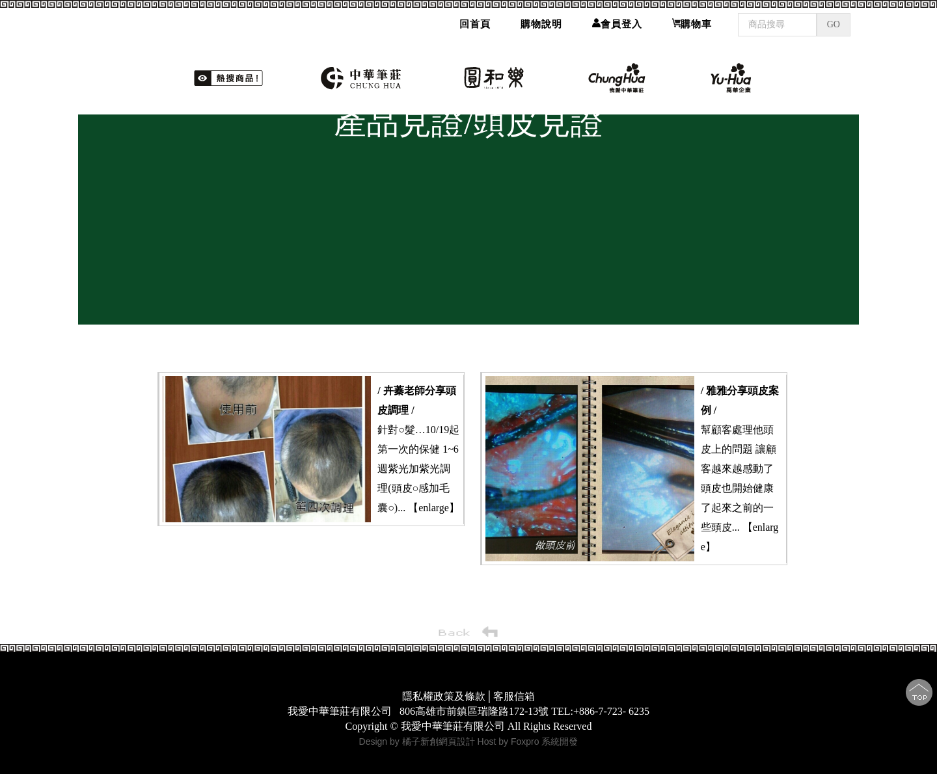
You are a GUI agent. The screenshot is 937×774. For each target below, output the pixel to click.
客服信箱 (514, 696)
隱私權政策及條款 (443, 696)
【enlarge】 (433, 507)
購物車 (692, 23)
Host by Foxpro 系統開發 (528, 741)
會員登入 (617, 23)
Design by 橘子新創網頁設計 (418, 741)
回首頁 (475, 24)
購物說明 (541, 24)
